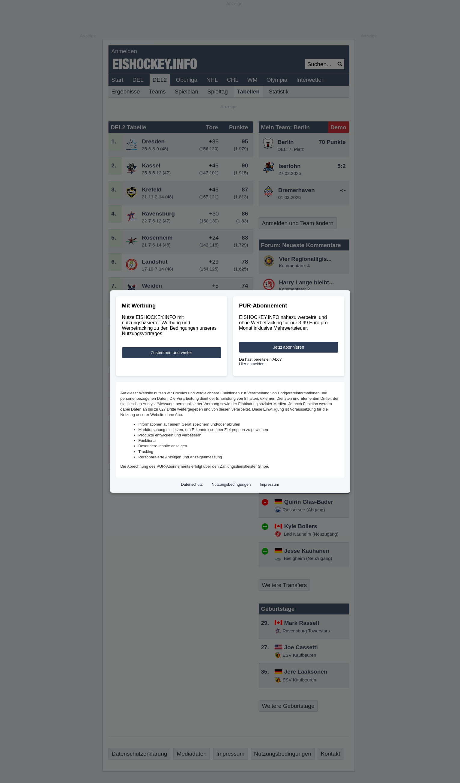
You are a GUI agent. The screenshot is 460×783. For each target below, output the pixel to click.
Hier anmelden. (252, 364)
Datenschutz (192, 484)
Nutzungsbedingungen (231, 484)
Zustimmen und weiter (171, 352)
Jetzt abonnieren (288, 347)
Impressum (269, 484)
